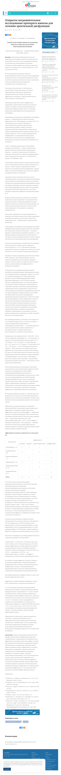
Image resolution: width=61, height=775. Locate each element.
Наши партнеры (15, 10)
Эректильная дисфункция (13, 722)
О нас (10, 10)
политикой (6, 766)
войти (31, 742)
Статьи (33, 756)
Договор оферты (49, 770)
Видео (46, 753)
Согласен (7, 769)
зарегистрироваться (11, 744)
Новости (34, 753)
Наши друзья (48, 754)
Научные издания (36, 758)
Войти (55, 13)
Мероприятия (35, 754)
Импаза (25, 722)
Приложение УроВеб (23, 10)
